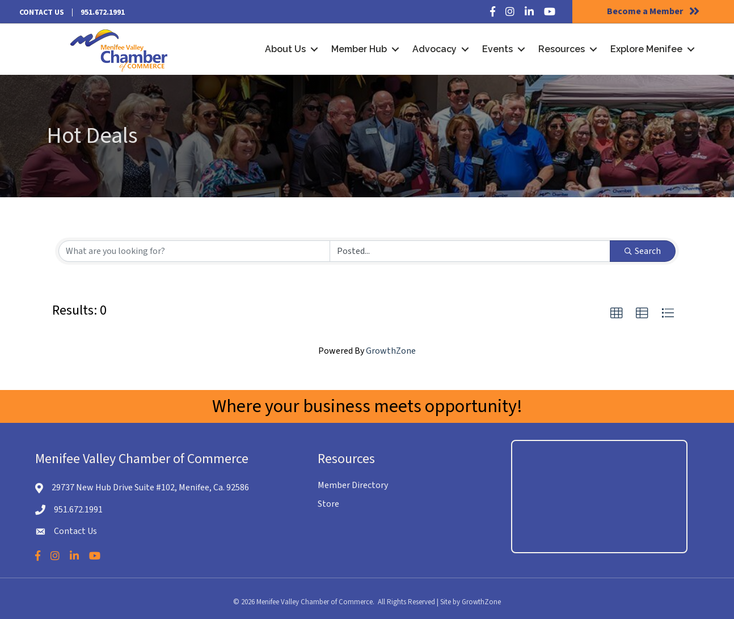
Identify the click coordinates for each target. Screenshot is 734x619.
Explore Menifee (646, 49)
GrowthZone (391, 351)
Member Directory (353, 485)
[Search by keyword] (194, 251)
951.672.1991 (103, 12)
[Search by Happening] (470, 251)
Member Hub (359, 49)
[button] (616, 313)
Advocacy (434, 49)
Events (497, 49)
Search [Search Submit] (643, 251)
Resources (561, 49)
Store (328, 504)
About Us (285, 49)
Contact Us (41, 12)
